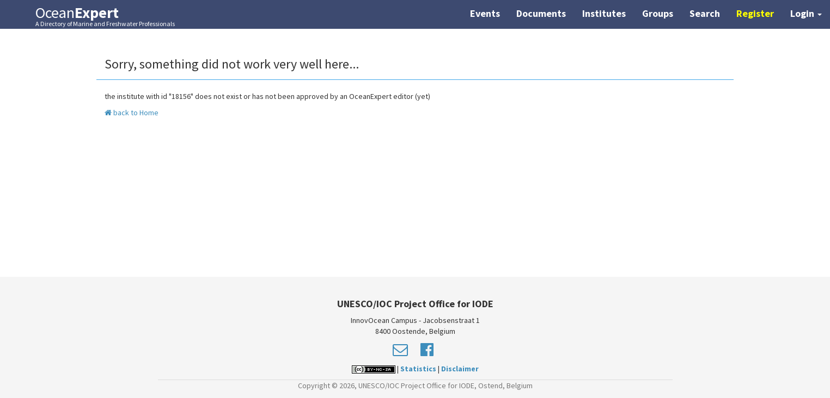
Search (704, 13)
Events (485, 13)
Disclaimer (460, 369)
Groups (657, 13)
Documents (541, 13)
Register (755, 13)
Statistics (418, 369)
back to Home (131, 112)
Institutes (604, 13)
